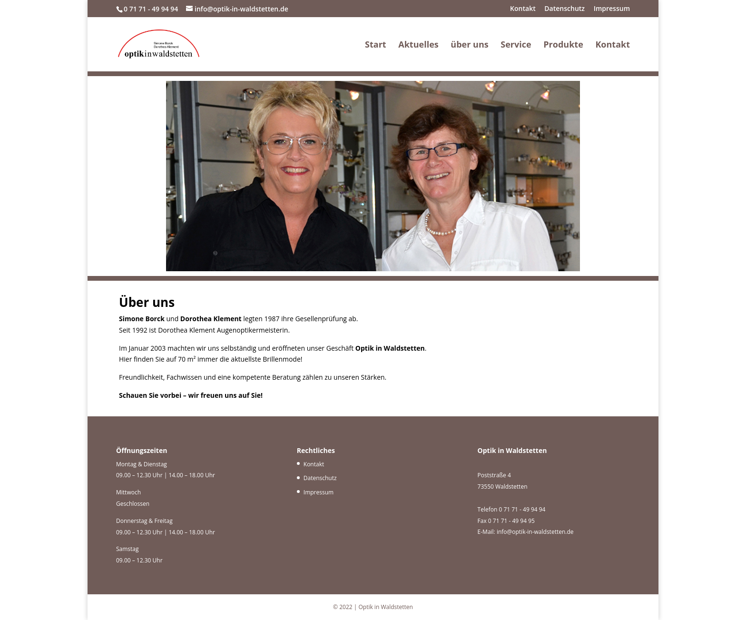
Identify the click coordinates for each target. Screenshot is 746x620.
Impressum (612, 9)
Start (375, 45)
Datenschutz (564, 9)
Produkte (563, 45)
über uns (469, 45)
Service (516, 45)
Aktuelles (418, 45)
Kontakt (523, 9)
